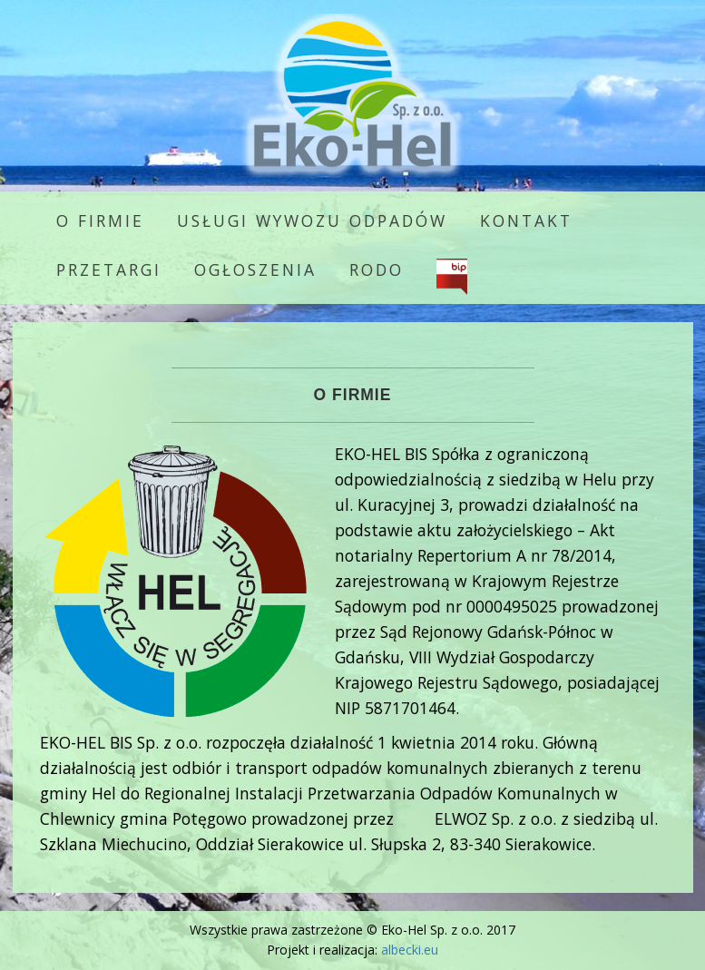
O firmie (100, 220)
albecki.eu (409, 949)
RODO (376, 269)
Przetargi (109, 269)
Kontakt (526, 220)
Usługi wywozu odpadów (312, 220)
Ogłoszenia (255, 269)
